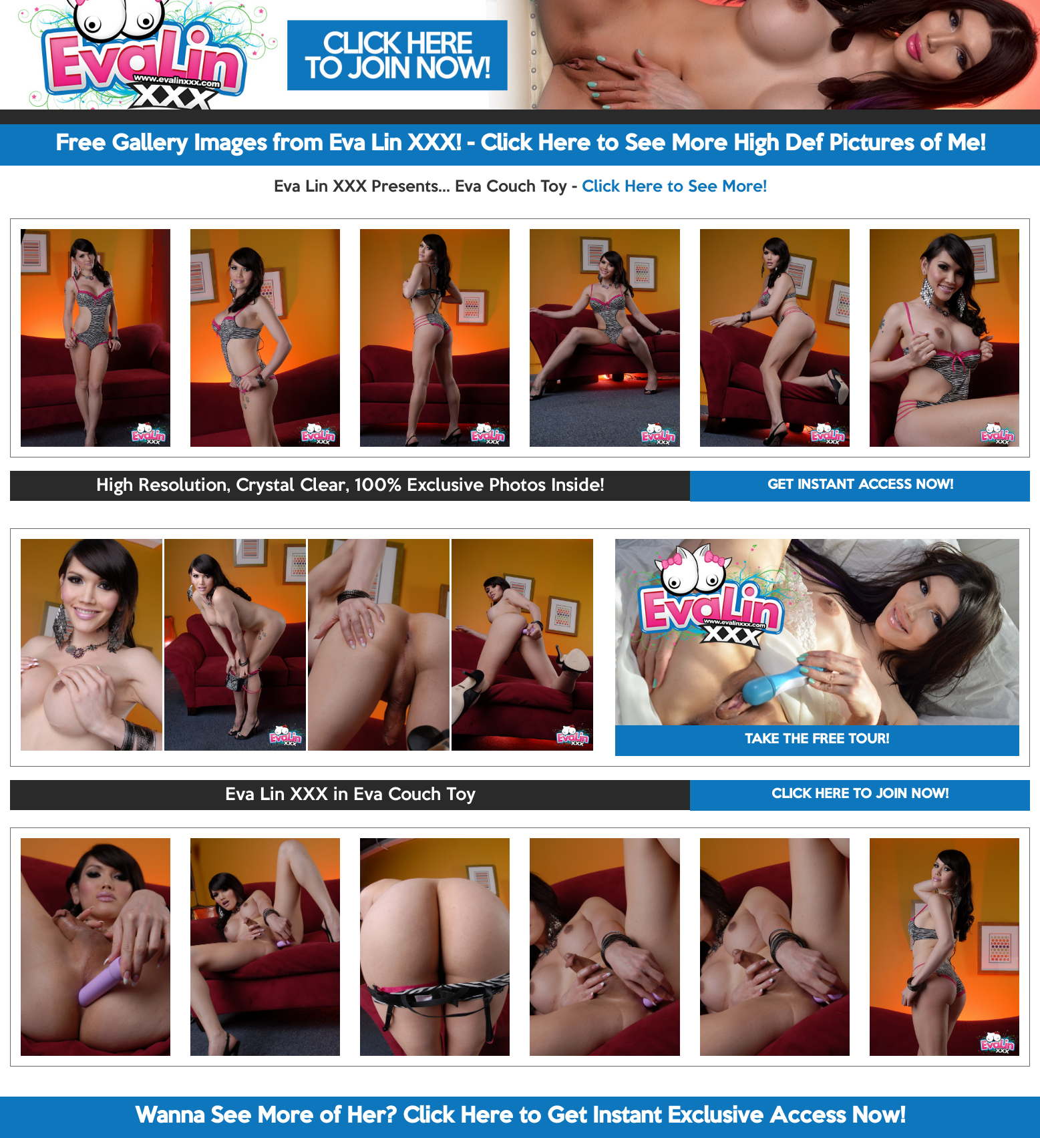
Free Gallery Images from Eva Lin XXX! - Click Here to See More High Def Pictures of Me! (520, 144)
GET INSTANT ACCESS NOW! (860, 486)
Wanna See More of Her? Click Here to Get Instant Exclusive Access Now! (520, 1117)
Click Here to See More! (674, 187)
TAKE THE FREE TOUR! (817, 740)
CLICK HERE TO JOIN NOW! (859, 795)
